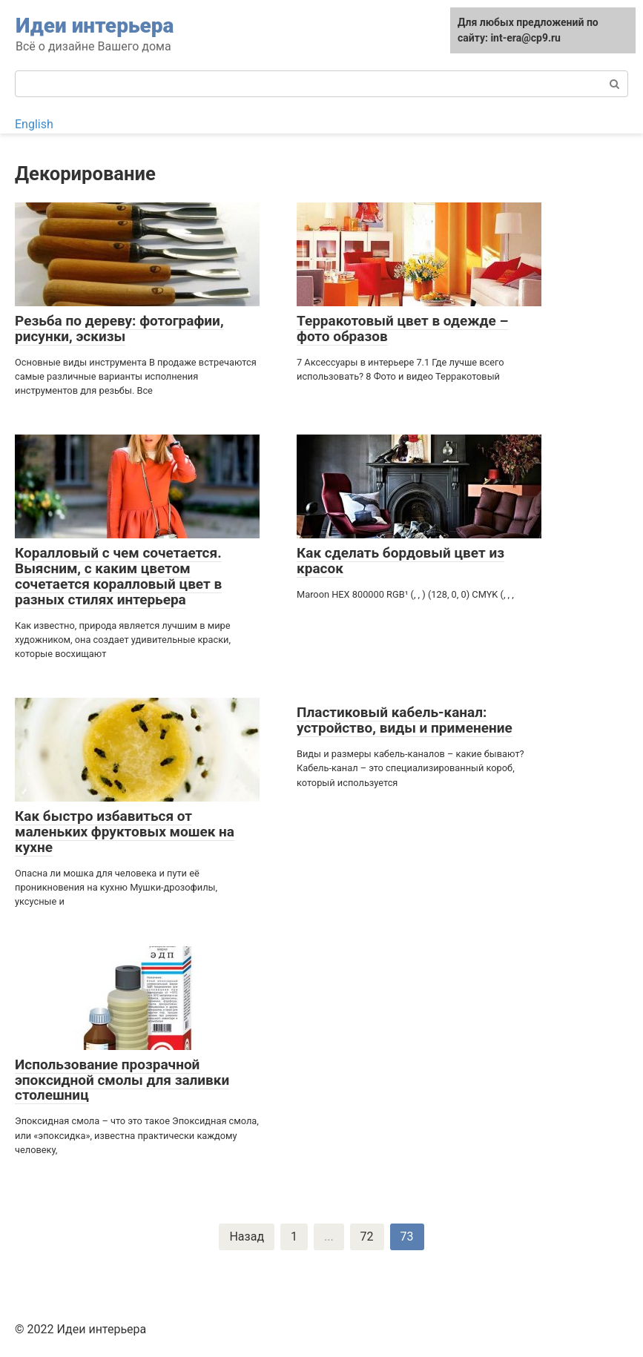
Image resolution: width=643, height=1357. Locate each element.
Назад (246, 1236)
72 (367, 1236)
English (34, 124)
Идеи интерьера (95, 25)
